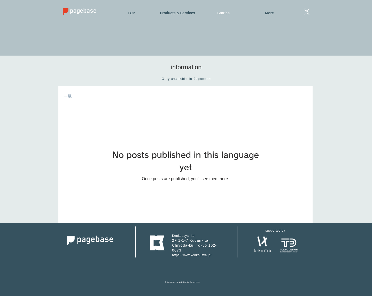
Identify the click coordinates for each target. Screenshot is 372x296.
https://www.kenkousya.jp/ (192, 255)
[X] (307, 12)
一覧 (68, 96)
